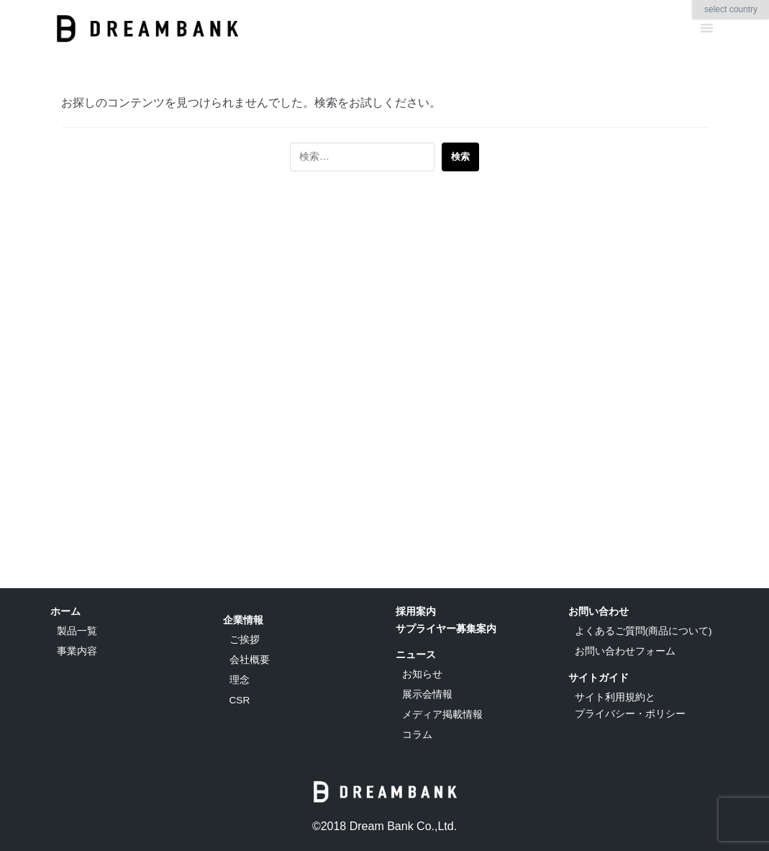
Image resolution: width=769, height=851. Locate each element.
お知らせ (422, 674)
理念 (239, 680)
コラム (417, 734)
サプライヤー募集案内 (446, 628)
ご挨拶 (244, 639)
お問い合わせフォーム (625, 651)
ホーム (65, 611)
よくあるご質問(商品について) (643, 631)
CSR (239, 700)
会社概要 (249, 659)
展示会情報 (427, 694)
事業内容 (77, 651)
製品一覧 (77, 631)
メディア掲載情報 (442, 714)
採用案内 (416, 611)
